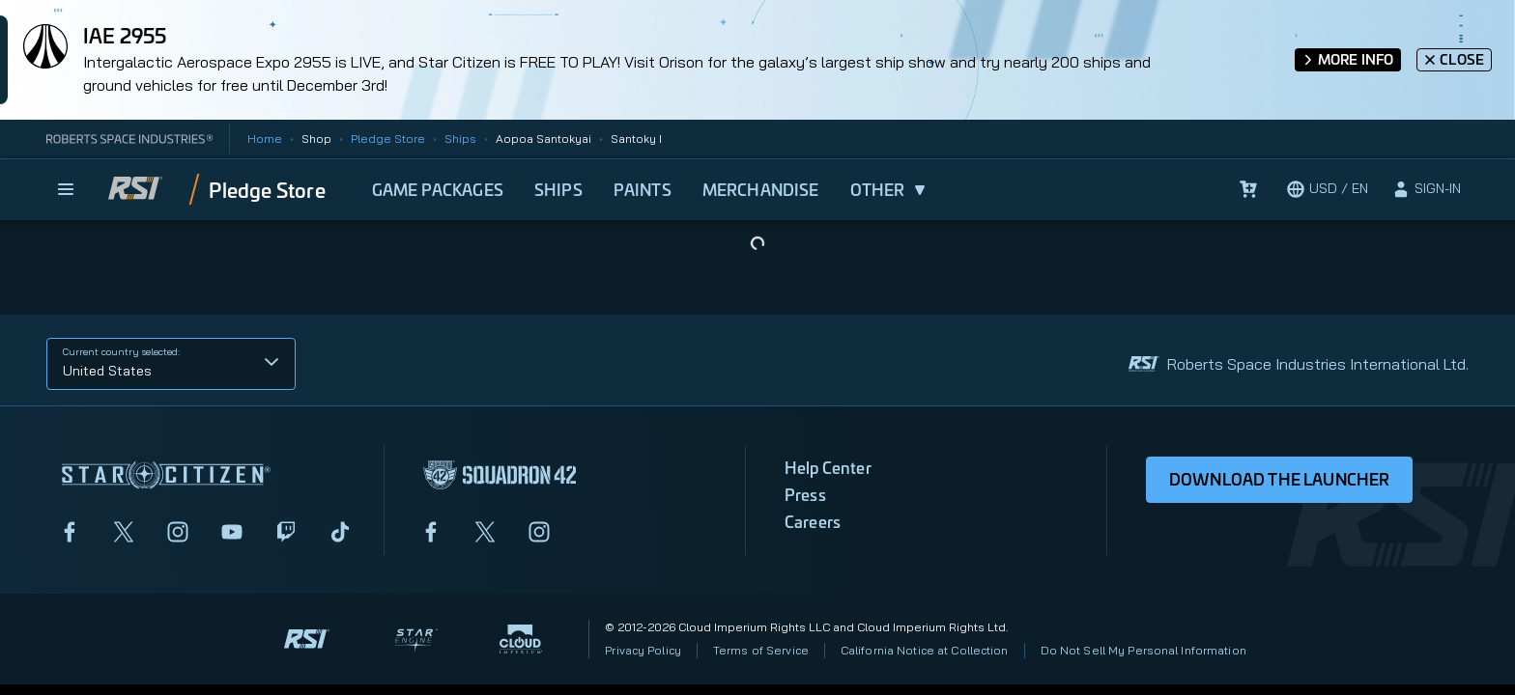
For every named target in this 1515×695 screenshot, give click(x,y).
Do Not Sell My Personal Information (1143, 650)
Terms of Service (761, 650)
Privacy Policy (643, 650)
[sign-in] (1426, 189)
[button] (171, 364)
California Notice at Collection (925, 650)
